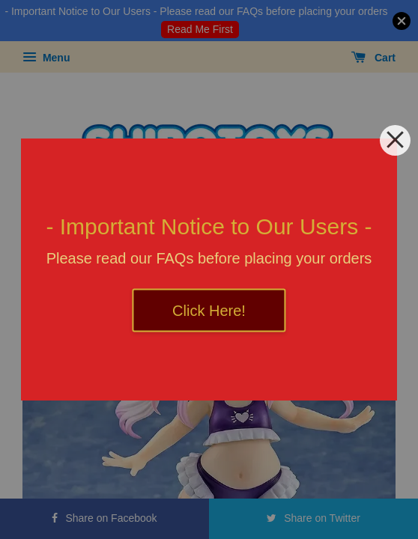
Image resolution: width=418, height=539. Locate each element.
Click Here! (209, 310)
